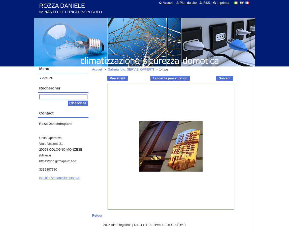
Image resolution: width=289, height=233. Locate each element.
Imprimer (223, 3)
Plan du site (188, 3)
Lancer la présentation (170, 78)
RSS (206, 3)
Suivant (224, 78)
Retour (97, 215)
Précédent (117, 78)
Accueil (97, 69)
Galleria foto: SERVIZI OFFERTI (131, 69)
